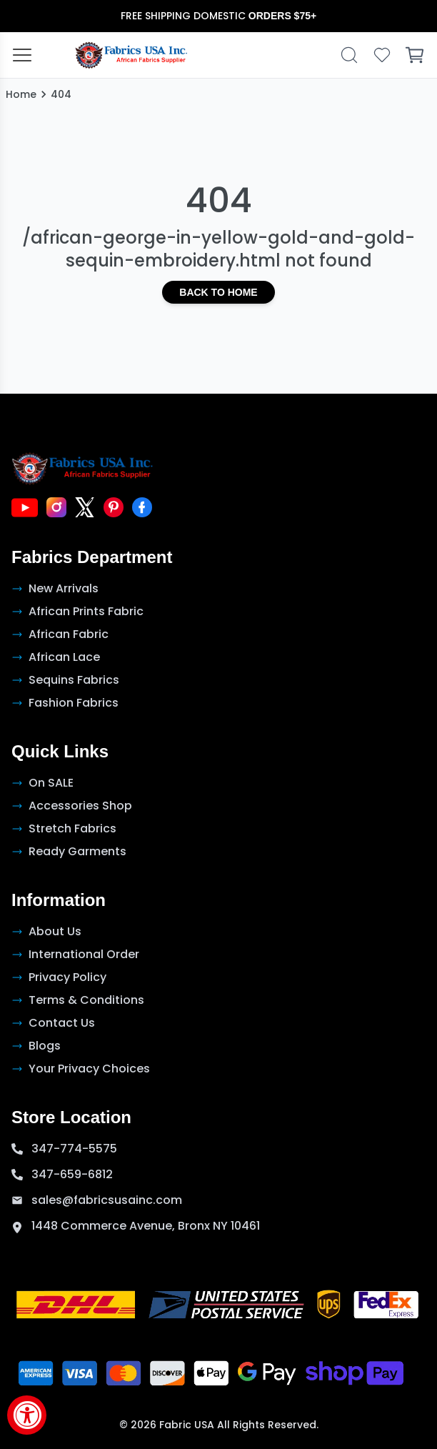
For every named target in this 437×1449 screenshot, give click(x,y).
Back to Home (218, 292)
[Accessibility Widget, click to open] (26, 1415)
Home (21, 94)
